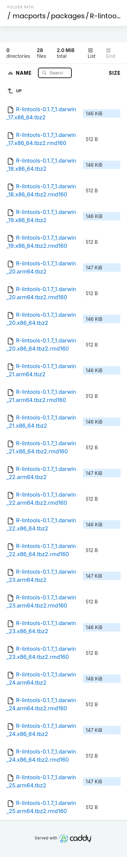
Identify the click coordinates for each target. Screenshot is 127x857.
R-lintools (106, 16)
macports (29, 16)
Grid (110, 53)
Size (115, 73)
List (92, 53)
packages (68, 16)
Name (24, 72)
